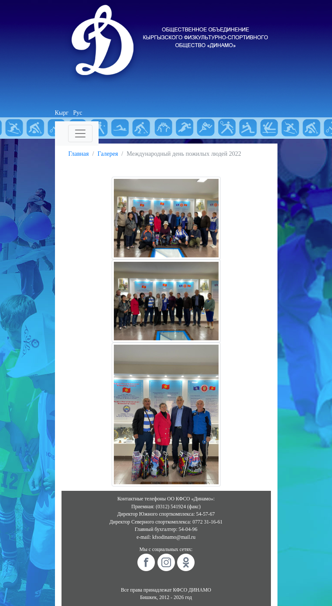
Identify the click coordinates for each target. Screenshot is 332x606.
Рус (77, 113)
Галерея (107, 154)
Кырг (62, 113)
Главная (78, 154)
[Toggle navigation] (80, 133)
